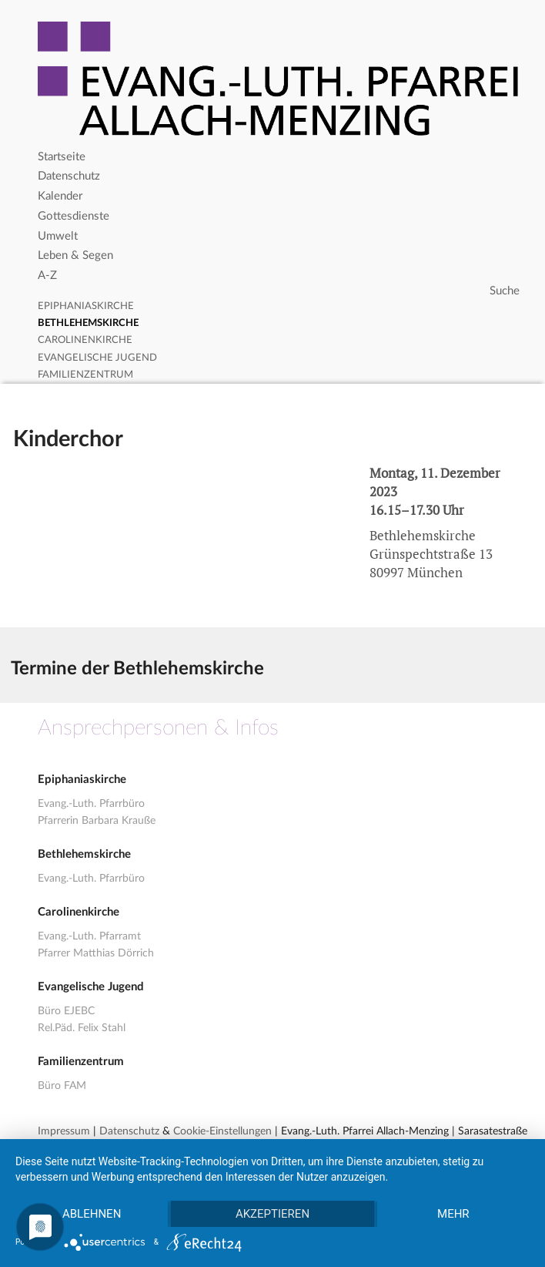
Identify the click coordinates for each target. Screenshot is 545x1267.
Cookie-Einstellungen (222, 1131)
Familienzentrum (85, 375)
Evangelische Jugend (97, 358)
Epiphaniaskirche (86, 306)
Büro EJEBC (66, 1011)
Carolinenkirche (85, 340)
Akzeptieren (272, 1214)
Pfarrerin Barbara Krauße (96, 820)
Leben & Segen (75, 255)
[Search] (280, 291)
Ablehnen (91, 1214)
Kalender (60, 196)
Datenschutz (69, 176)
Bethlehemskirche (88, 323)
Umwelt (58, 236)
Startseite (61, 157)
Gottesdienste (73, 216)
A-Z (47, 275)
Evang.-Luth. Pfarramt (89, 936)
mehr (453, 1214)
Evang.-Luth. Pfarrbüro (91, 803)
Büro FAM (62, 1085)
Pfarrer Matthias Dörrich (96, 953)
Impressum (64, 1131)
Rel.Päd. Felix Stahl (81, 1028)
